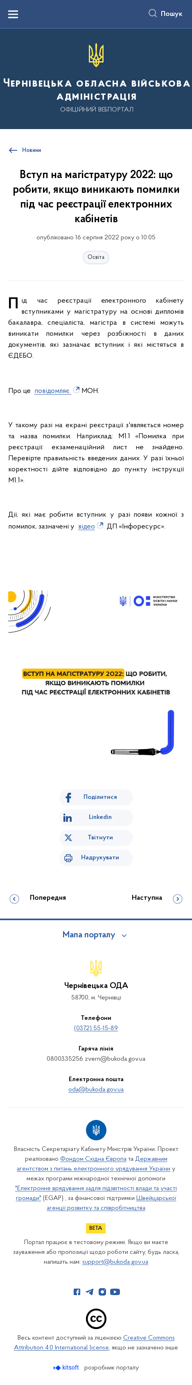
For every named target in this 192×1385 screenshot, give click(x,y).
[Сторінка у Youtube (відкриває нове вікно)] (115, 1292)
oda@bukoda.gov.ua (96, 1089)
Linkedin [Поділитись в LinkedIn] (100, 817)
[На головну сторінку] (96, 78)
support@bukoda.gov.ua (115, 1262)
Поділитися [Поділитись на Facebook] (100, 797)
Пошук (172, 14)
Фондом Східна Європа (93, 1159)
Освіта (96, 257)
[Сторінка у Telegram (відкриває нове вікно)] (90, 1292)
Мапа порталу (89, 935)
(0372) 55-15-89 (96, 1028)
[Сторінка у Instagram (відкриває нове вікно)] (102, 1292)
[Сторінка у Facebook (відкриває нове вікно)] (77, 1292)
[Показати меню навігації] (13, 14)
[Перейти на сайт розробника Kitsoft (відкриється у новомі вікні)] (67, 1368)
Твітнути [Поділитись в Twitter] (100, 837)
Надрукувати (100, 857)
